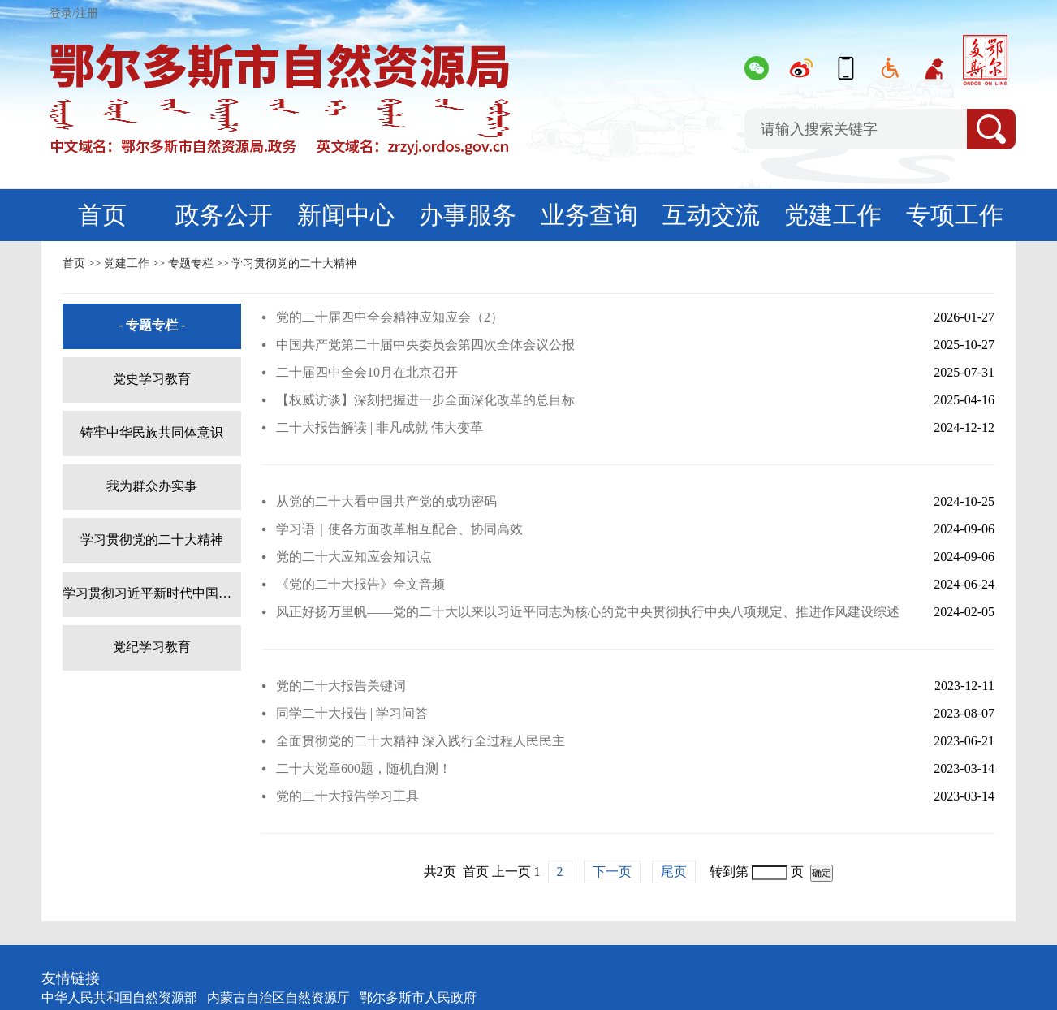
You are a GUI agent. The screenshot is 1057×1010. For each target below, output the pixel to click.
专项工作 (954, 214)
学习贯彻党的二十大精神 (293, 263)
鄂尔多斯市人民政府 (418, 997)
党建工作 (833, 214)
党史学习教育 (152, 379)
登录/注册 (74, 13)
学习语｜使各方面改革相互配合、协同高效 (399, 529)
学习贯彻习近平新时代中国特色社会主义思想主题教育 (152, 593)
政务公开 (224, 214)
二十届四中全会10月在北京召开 (367, 372)
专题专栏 (191, 263)
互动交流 (711, 214)
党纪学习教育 (152, 647)
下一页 (612, 871)
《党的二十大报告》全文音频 (360, 584)
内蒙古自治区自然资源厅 (278, 997)
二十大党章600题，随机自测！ (363, 768)
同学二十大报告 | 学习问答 (352, 713)
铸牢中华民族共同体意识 (151, 432)
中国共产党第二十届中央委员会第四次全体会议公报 (425, 345)
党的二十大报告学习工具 (347, 796)
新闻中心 (346, 214)
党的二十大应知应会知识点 (354, 556)
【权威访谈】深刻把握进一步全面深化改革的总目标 (425, 400)
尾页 (674, 871)
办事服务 (467, 214)
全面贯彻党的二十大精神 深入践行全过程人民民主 (420, 741)
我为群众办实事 (151, 486)
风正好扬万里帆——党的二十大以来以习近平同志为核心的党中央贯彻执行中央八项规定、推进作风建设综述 (588, 612)
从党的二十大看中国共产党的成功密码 (386, 501)
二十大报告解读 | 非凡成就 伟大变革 (379, 427)
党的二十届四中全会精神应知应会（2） (389, 317)
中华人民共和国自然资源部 (119, 997)
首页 (102, 214)
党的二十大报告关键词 (341, 686)
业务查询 (589, 214)
